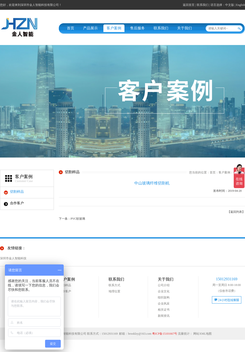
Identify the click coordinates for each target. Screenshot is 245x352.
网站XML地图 (202, 333)
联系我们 (202, 5)
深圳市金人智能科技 (13, 258)
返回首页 (189, 5)
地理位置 (114, 291)
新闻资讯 (164, 316)
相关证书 (164, 309)
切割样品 (17, 191)
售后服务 (137, 28)
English (240, 5)
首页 (70, 28)
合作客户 (17, 203)
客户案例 (114, 28)
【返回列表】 (236, 212)
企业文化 (164, 291)
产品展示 (90, 28)
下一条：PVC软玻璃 (72, 218)
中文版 (229, 5)
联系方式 (114, 285)
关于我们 (184, 28)
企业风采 (164, 303)
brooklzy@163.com (139, 333)
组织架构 (164, 297)
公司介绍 (164, 285)
